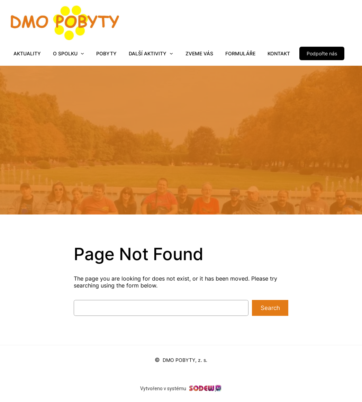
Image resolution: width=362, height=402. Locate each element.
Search (270, 307)
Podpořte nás (322, 53)
